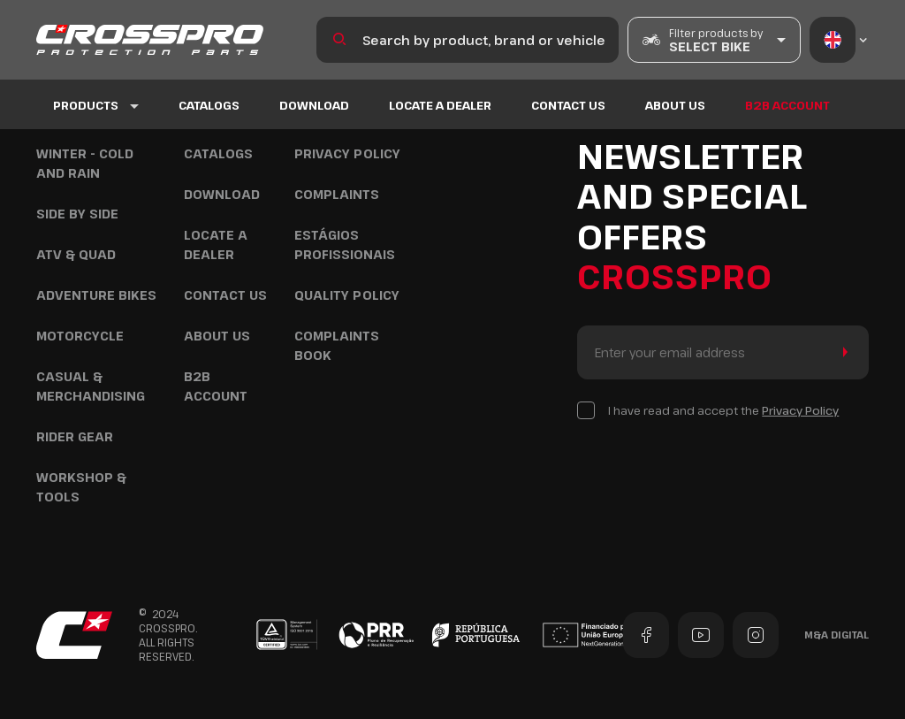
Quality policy (346, 295)
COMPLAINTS (336, 194)
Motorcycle (80, 335)
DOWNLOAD (314, 105)
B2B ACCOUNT (787, 105)
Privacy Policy (347, 153)
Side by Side (77, 213)
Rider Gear (74, 436)
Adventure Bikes (96, 295)
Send (842, 352)
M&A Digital (836, 634)
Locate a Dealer (440, 105)
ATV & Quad (76, 254)
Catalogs (209, 105)
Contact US (568, 105)
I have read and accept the (723, 410)
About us (675, 105)
